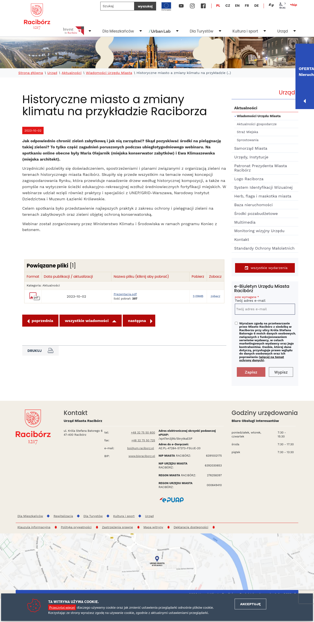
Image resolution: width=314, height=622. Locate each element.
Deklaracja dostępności (191, 527)
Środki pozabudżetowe (256, 213)
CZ (227, 5)
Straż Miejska (247, 132)
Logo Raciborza (248, 178)
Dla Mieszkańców (118, 31)
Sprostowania (247, 140)
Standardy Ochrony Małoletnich (264, 248)
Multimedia (245, 222)
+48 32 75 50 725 (143, 440)
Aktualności (71, 73)
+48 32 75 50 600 (143, 432)
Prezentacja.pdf (125, 294)
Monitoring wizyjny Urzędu (259, 230)
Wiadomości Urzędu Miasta (109, 73)
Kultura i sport (245, 31)
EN (237, 5)
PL (218, 5)
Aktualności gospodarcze (257, 124)
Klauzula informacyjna (33, 527)
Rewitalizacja (63, 516)
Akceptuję (250, 604)
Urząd (282, 31)
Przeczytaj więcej (62, 607)
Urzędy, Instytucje (251, 157)
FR (247, 5)
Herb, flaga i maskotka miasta (262, 196)
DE (256, 5)
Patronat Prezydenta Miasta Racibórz (260, 167)
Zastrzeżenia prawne (117, 527)
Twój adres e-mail (265, 300)
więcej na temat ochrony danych (261, 358)
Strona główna (30, 73)
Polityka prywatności (76, 527)
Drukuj (40, 351)
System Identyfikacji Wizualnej (263, 187)
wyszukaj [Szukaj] (145, 6)
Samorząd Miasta (250, 148)
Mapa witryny (153, 527)
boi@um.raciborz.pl (140, 448)
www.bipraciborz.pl (141, 456)
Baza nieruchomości (253, 204)
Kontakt (241, 239)
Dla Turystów (201, 31)
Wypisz (281, 372)
